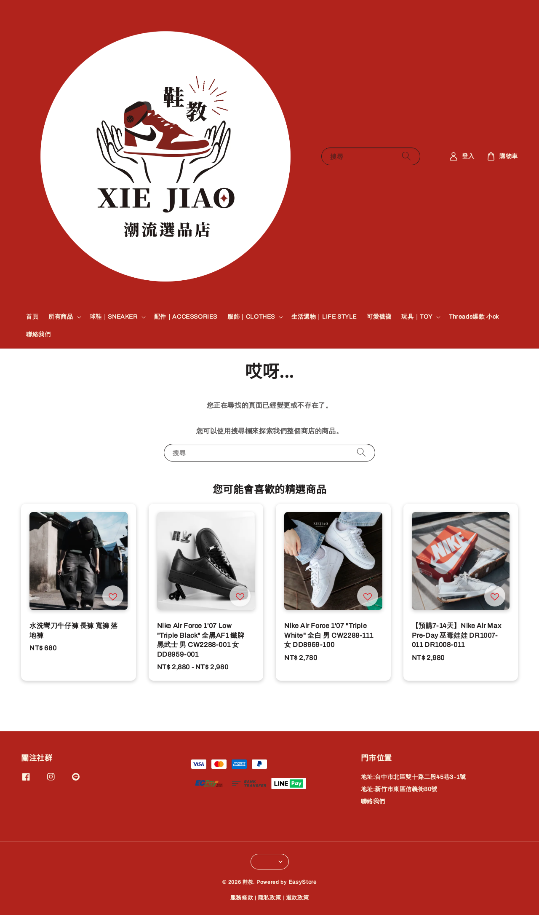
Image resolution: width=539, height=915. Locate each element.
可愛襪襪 (379, 317)
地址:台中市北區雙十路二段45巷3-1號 (413, 777)
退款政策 (297, 898)
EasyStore (302, 882)
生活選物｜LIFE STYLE (324, 317)
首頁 (32, 317)
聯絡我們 (38, 334)
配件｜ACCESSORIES (185, 317)
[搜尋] (406, 156)
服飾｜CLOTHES (251, 317)
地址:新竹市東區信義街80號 (399, 789)
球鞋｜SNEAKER (114, 317)
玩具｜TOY (416, 317)
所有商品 (60, 317)
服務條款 (241, 898)
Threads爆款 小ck (474, 317)
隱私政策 (269, 898)
